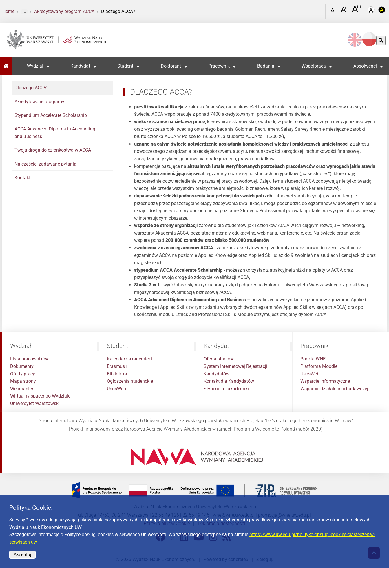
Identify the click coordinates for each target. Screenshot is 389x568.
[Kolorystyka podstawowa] (372, 11)
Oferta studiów (219, 359)
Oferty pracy (22, 374)
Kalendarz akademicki (129, 359)
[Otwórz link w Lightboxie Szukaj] (319, 9)
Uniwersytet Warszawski (35, 403)
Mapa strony (23, 381)
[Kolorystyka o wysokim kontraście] (382, 11)
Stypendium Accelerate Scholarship (50, 115)
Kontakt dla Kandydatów (229, 381)
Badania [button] (265, 66)
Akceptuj (22, 554)
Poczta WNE (313, 359)
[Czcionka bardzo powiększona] (357, 11)
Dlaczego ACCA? (31, 87)
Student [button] (126, 66)
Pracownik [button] (219, 66)
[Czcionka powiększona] (344, 11)
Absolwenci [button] (365, 66)
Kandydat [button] (80, 66)
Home (8, 11)
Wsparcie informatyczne (325, 381)
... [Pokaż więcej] (24, 11)
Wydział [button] (35, 66)
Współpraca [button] (314, 66)
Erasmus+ (117, 366)
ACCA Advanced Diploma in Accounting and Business (54, 132)
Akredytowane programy (39, 101)
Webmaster (21, 388)
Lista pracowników (29, 359)
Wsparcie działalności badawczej (334, 388)
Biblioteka (117, 374)
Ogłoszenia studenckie (130, 381)
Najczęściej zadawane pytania (45, 164)
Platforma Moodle (318, 366)
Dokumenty (22, 366)
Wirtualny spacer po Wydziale (40, 396)
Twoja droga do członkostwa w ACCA (52, 150)
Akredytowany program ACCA (64, 11)
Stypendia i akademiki (226, 388)
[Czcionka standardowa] (333, 11)
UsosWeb (116, 388)
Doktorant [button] (171, 66)
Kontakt (22, 177)
